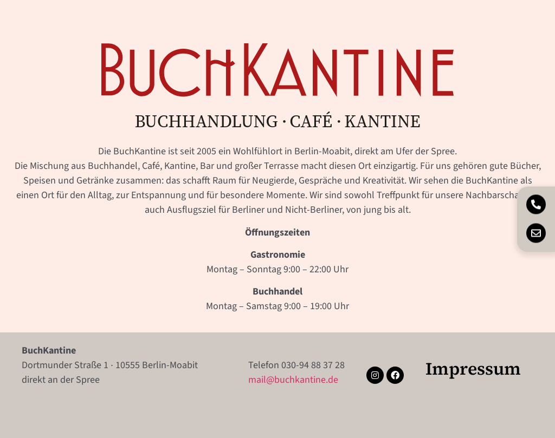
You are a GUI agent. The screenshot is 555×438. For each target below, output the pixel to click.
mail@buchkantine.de (293, 380)
